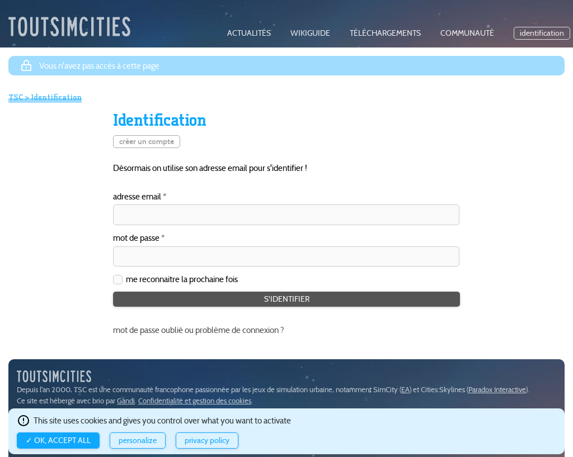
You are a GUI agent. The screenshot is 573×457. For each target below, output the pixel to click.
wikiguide (310, 33)
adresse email (137, 197)
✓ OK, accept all (58, 440)
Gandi (126, 401)
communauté (467, 33)
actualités (249, 33)
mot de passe (136, 238)
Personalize (138, 440)
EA (405, 389)
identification (542, 33)
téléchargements (385, 33)
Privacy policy (207, 440)
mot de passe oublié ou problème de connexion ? (198, 330)
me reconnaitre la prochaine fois (182, 279)
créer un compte (146, 141)
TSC (15, 97)
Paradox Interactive (497, 389)
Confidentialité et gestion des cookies (194, 401)
